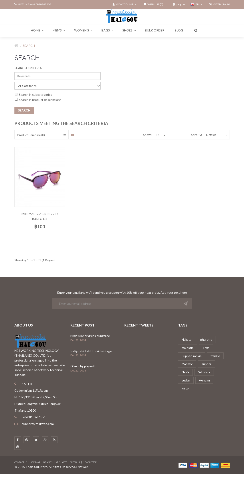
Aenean (204, 380)
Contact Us (20, 462)
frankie (215, 356)
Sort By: (196, 135)
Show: (147, 135)
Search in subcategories (33, 94)
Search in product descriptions (38, 100)
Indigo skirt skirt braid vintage (91, 351)
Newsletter (90, 462)
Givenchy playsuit (82, 366)
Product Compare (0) (31, 135)
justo (185, 388)
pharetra (206, 339)
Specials (75, 462)
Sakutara (204, 372)
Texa (205, 348)
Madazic (187, 364)
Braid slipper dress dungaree (90, 336)
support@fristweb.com (38, 424)
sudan (186, 380)
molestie (188, 348)
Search (29, 45)
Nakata (186, 339)
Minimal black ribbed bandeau (40, 216)
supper (206, 364)
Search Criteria (28, 68)
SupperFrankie (192, 356)
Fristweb (82, 467)
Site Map (35, 462)
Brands (47, 462)
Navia (185, 372)
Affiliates (61, 462)
